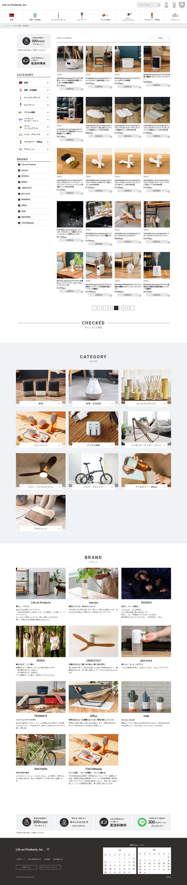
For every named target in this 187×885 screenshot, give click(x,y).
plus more (25, 194)
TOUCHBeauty (27, 223)
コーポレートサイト (50, 867)
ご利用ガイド (20, 859)
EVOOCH (25, 176)
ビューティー (81, 20)
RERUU (24, 182)
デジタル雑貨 (105, 20)
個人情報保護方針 (34, 859)
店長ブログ (26, 867)
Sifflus (24, 205)
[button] (94, 308)
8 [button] (121, 308)
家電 (11, 20)
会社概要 (47, 859)
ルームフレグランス (58, 20)
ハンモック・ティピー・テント (31, 120)
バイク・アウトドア (32, 134)
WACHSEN (25, 217)
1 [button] (99, 308)
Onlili (23, 211)
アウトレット (175, 20)
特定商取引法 (58, 859)
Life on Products (28, 164)
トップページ (8, 25)
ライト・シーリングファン (128, 19)
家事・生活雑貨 (35, 20)
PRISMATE (25, 199)
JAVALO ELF (26, 188)
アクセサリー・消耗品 (152, 20)
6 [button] (110, 308)
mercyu (24, 170)
